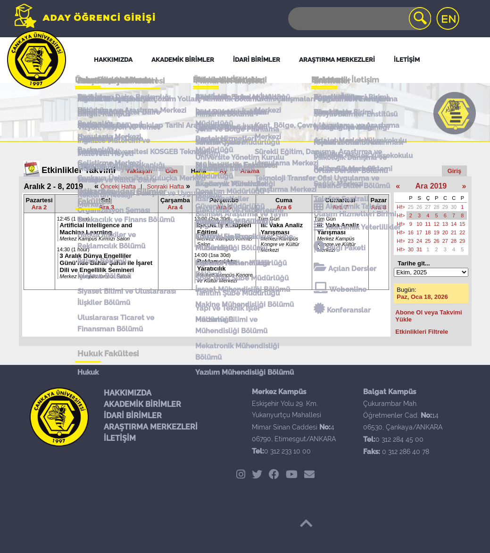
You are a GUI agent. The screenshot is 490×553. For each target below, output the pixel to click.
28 (437, 207)
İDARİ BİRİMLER (133, 415)
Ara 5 (224, 207)
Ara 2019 (431, 186)
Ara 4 (175, 207)
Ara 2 (39, 207)
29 (445, 207)
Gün (172, 170)
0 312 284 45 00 (399, 439)
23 (411, 241)
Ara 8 (379, 207)
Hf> (401, 207)
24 (419, 241)
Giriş (455, 170)
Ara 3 (106, 207)
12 (437, 224)
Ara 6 (284, 207)
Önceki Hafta (118, 186)
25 (411, 207)
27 (428, 207)
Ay (223, 170)
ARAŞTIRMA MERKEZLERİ (151, 426)
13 (445, 224)
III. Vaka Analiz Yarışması (282, 229)
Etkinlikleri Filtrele (421, 331)
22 (462, 232)
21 (454, 232)
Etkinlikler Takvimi (79, 170)
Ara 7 (340, 207)
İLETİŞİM (120, 438)
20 (445, 232)
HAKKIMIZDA (127, 392)
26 (419, 207)
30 (454, 207)
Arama (249, 170)
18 (428, 232)
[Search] (359, 18)
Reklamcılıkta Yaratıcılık (216, 265)
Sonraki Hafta (165, 186)
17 (419, 232)
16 (411, 232)
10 (419, 224)
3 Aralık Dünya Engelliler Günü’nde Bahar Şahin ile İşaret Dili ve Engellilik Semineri (106, 262)
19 (437, 232)
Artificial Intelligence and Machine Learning (96, 229)
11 (428, 224)
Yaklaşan (139, 170)
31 (419, 249)
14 (454, 224)
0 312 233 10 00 (287, 451)
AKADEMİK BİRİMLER (142, 404)
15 (462, 224)
